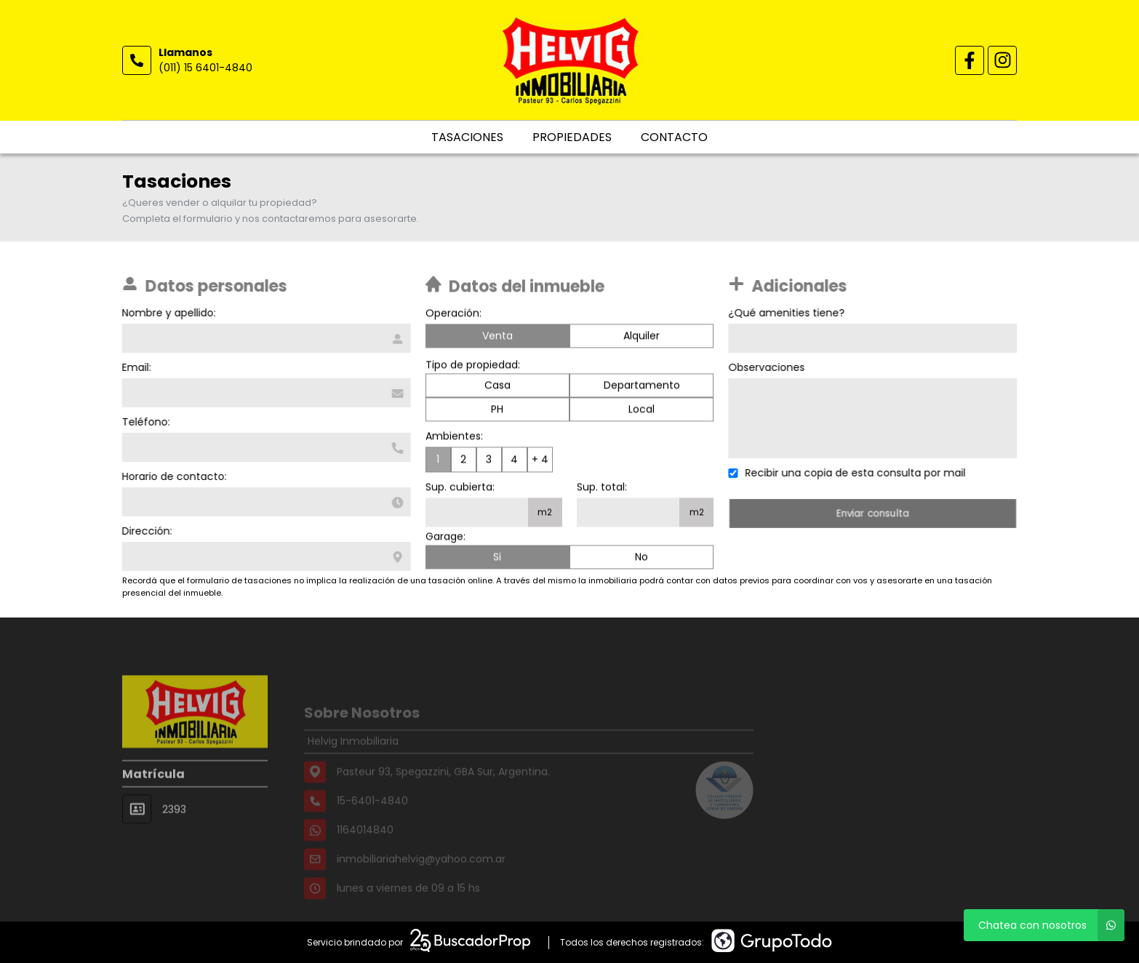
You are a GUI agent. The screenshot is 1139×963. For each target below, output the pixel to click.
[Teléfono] (264, 447)
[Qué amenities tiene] (874, 338)
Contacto (674, 137)
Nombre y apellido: (167, 312)
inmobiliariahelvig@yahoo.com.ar (421, 875)
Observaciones (768, 367)
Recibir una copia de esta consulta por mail (857, 472)
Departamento (642, 387)
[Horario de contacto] (264, 501)
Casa (497, 387)
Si (497, 558)
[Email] (264, 392)
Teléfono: (144, 422)
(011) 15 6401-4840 (205, 67)
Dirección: (145, 531)
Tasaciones (467, 137)
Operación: (453, 315)
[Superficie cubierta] (476, 514)
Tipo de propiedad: (472, 366)
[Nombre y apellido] (264, 338)
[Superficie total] (628, 514)
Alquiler (641, 337)
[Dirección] (264, 556)
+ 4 (540, 461)
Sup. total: (602, 489)
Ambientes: (454, 438)
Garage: (445, 538)
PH (497, 411)
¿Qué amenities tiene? (788, 312)
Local (641, 411)
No (641, 558)
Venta (497, 337)
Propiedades (572, 137)
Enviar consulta (875, 513)
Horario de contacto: (172, 476)
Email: (134, 367)
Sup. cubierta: (460, 489)
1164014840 (365, 846)
